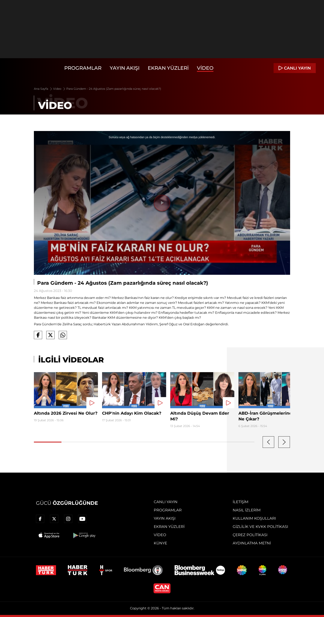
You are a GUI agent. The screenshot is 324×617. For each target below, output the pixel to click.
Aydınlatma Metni (252, 543)
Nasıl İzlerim (247, 510)
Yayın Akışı (124, 68)
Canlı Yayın (165, 502)
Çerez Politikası (250, 535)
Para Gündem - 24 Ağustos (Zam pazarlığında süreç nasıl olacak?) (113, 89)
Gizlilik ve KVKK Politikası (260, 526)
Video (205, 68)
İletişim (240, 502)
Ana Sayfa (43, 89)
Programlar (82, 68)
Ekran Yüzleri (168, 68)
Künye (160, 543)
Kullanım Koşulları (254, 518)
